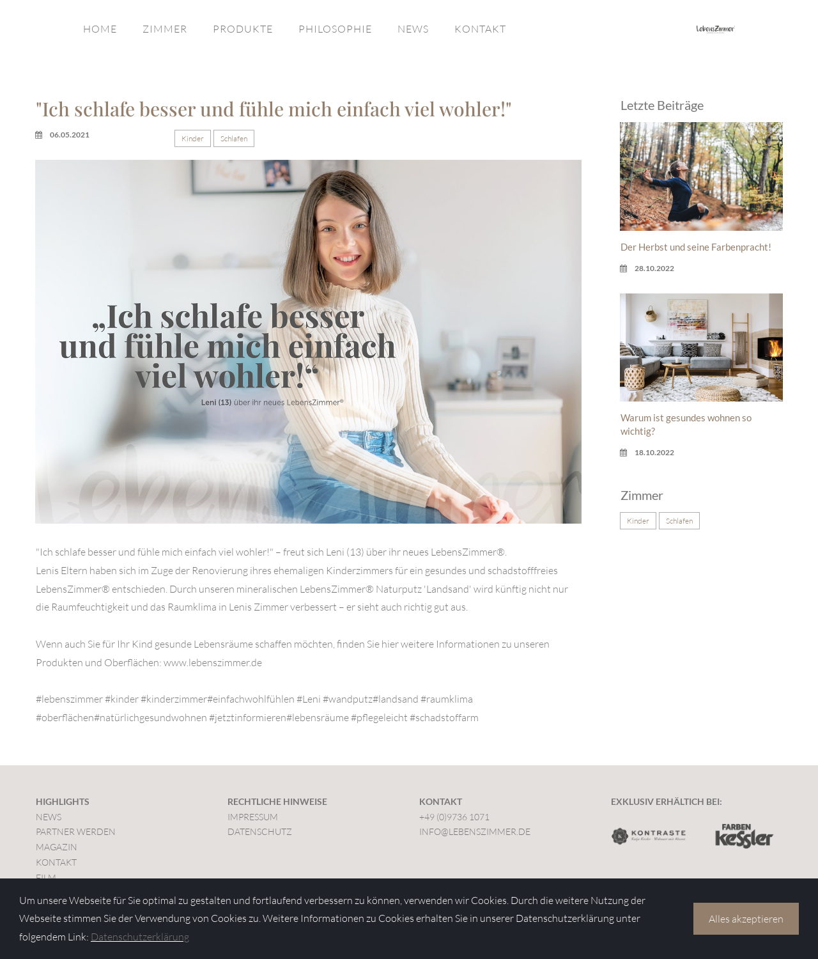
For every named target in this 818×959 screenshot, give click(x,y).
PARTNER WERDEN (76, 831)
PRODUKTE (243, 28)
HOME (100, 28)
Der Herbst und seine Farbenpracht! (696, 247)
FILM (46, 877)
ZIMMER (165, 28)
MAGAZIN (56, 846)
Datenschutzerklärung (140, 936)
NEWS (413, 28)
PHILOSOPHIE (335, 28)
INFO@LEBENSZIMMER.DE (474, 831)
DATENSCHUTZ (260, 831)
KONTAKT (480, 28)
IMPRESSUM (253, 816)
